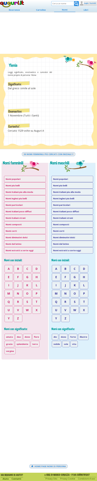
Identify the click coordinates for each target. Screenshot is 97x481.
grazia (9, 344)
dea (19, 336)
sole (66, 344)
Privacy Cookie (67, 478)
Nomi (64, 9)
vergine (10, 351)
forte (73, 336)
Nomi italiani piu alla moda (19, 192)
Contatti (16, 478)
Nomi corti (11, 231)
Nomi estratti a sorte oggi (19, 250)
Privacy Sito (51, 478)
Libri (86, 9)
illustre (83, 336)
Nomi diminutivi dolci (17, 237)
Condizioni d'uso (86, 478)
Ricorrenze (14, 9)
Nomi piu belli (13, 185)
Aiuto (6, 478)
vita (74, 344)
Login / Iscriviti (90, 3)
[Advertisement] (48, 32)
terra (35, 344)
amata (9, 336)
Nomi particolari (14, 205)
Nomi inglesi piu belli (16, 198)
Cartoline (41, 9)
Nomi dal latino (13, 244)
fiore (36, 336)
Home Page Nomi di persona (48, 466)
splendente (22, 344)
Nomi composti (14, 224)
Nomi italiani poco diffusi (19, 211)
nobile (57, 344)
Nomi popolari (13, 179)
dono (27, 336)
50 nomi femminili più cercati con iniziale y (48, 154)
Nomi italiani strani (15, 218)
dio (55, 336)
